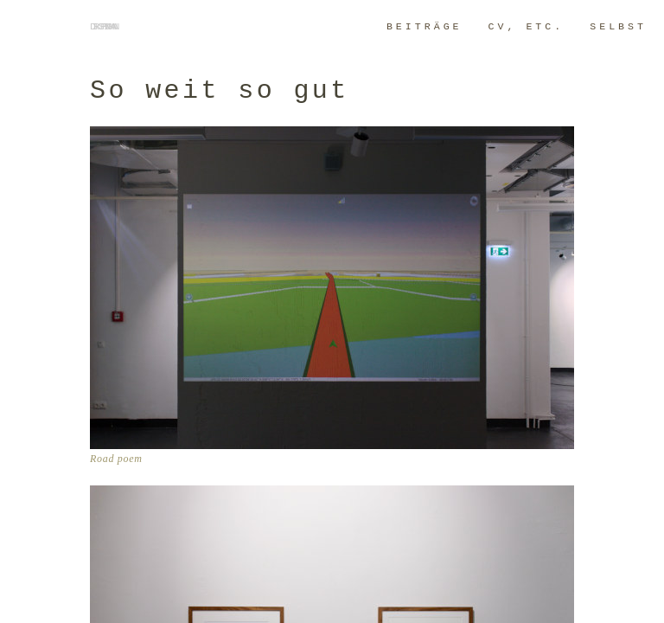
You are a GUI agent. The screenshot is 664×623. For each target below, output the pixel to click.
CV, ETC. (526, 26)
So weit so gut (219, 90)
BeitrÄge (424, 26)
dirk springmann (102, 26)
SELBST (618, 26)
